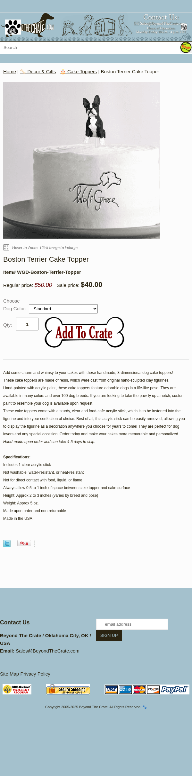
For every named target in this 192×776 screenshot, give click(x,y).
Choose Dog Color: (15, 304)
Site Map (9, 674)
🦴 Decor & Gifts (38, 71)
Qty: (7, 325)
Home (9, 71)
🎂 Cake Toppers (78, 71)
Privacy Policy (35, 674)
